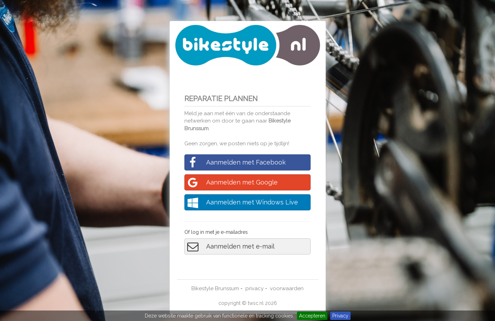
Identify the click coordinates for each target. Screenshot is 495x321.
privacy (254, 288)
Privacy (340, 316)
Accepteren (312, 316)
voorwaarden (287, 288)
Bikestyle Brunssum (215, 288)
